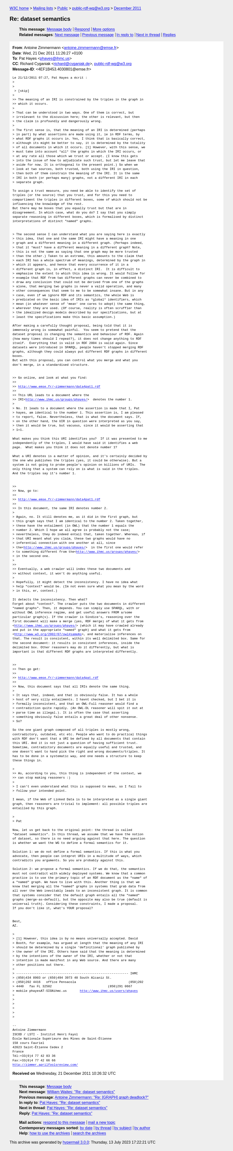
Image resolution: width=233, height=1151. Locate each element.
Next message (67, 35)
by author (142, 1128)
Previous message (98, 35)
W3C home (19, 8)
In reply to (124, 35)
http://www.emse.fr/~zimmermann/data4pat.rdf (58, 678)
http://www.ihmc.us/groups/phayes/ (56, 400)
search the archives (89, 1133)
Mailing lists (43, 8)
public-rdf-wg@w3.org (91, 8)
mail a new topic (102, 1122)
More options (104, 29)
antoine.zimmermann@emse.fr (90, 48)
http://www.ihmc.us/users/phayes (109, 991)
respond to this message (64, 1122)
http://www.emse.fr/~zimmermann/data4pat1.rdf (59, 387)
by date (86, 1128)
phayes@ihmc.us (55, 58)
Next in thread (148, 35)
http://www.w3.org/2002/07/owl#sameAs (48, 634)
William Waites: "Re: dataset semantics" (81, 1092)
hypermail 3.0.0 (76, 1142)
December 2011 (127, 8)
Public (62, 8)
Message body (59, 29)
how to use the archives (50, 1133)
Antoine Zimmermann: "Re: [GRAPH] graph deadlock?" (102, 1097)
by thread (103, 1128)
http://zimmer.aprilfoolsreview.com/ (45, 1065)
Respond (82, 29)
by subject (122, 1128)
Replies (169, 35)
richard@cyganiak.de (72, 64)
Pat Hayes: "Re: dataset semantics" (70, 1103)
